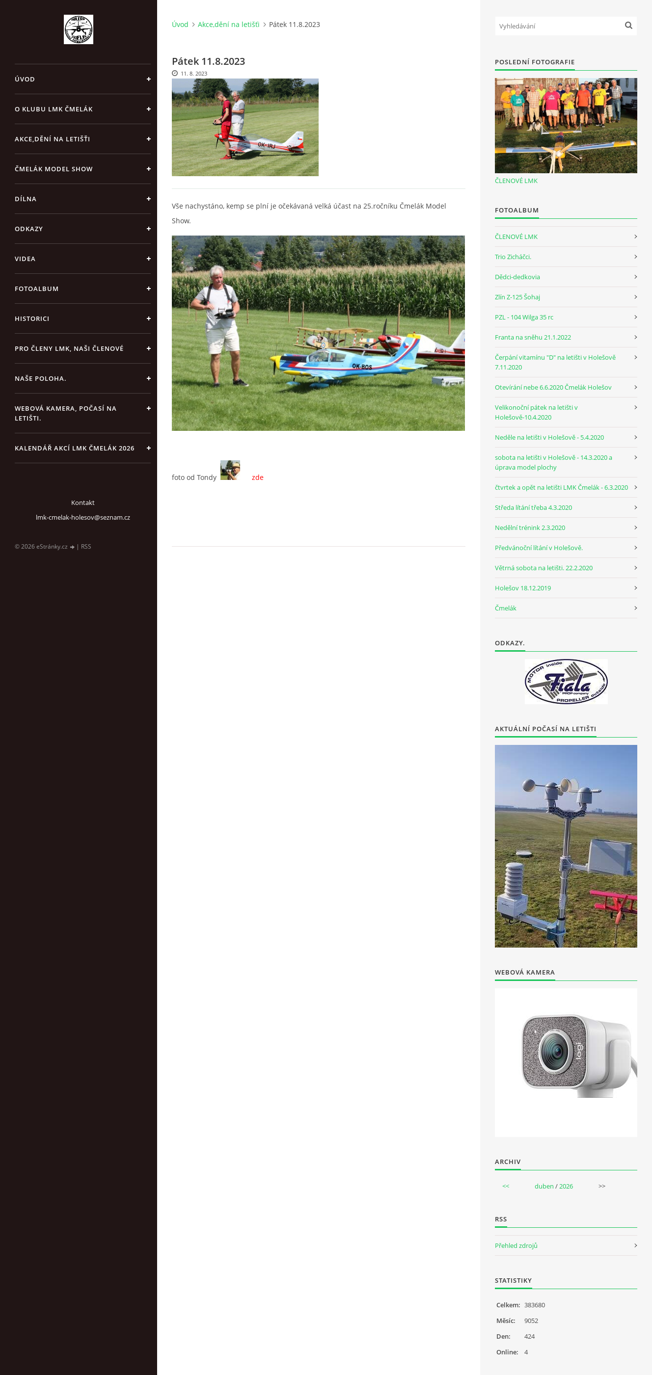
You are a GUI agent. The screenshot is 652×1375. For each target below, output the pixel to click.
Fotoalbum (37, 288)
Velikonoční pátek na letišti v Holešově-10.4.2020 (536, 412)
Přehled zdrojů (516, 1245)
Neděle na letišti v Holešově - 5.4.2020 (549, 437)
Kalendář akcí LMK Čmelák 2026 (75, 448)
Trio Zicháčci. (513, 256)
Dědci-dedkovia (517, 276)
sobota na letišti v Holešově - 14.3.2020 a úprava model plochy (553, 462)
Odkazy (29, 228)
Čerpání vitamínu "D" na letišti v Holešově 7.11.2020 (555, 362)
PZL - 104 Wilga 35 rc (524, 317)
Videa (25, 258)
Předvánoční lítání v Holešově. (539, 547)
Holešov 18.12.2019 (523, 587)
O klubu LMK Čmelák (54, 109)
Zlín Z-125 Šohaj (517, 296)
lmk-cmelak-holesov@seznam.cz (83, 517)
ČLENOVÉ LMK (516, 180)
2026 (566, 1186)
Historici (32, 318)
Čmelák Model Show (54, 168)
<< (505, 1186)
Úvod (25, 79)
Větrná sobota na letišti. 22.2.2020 (544, 567)
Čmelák (505, 608)
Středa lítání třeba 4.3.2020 (533, 507)
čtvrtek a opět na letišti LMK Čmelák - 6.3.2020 (561, 487)
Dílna (26, 198)
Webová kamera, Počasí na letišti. (66, 413)
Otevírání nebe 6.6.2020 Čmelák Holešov (553, 387)
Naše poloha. (41, 378)
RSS (86, 546)
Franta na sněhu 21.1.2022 (533, 337)
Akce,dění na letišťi (52, 138)
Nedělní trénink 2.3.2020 (530, 527)
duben (544, 1186)
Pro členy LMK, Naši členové (69, 348)
